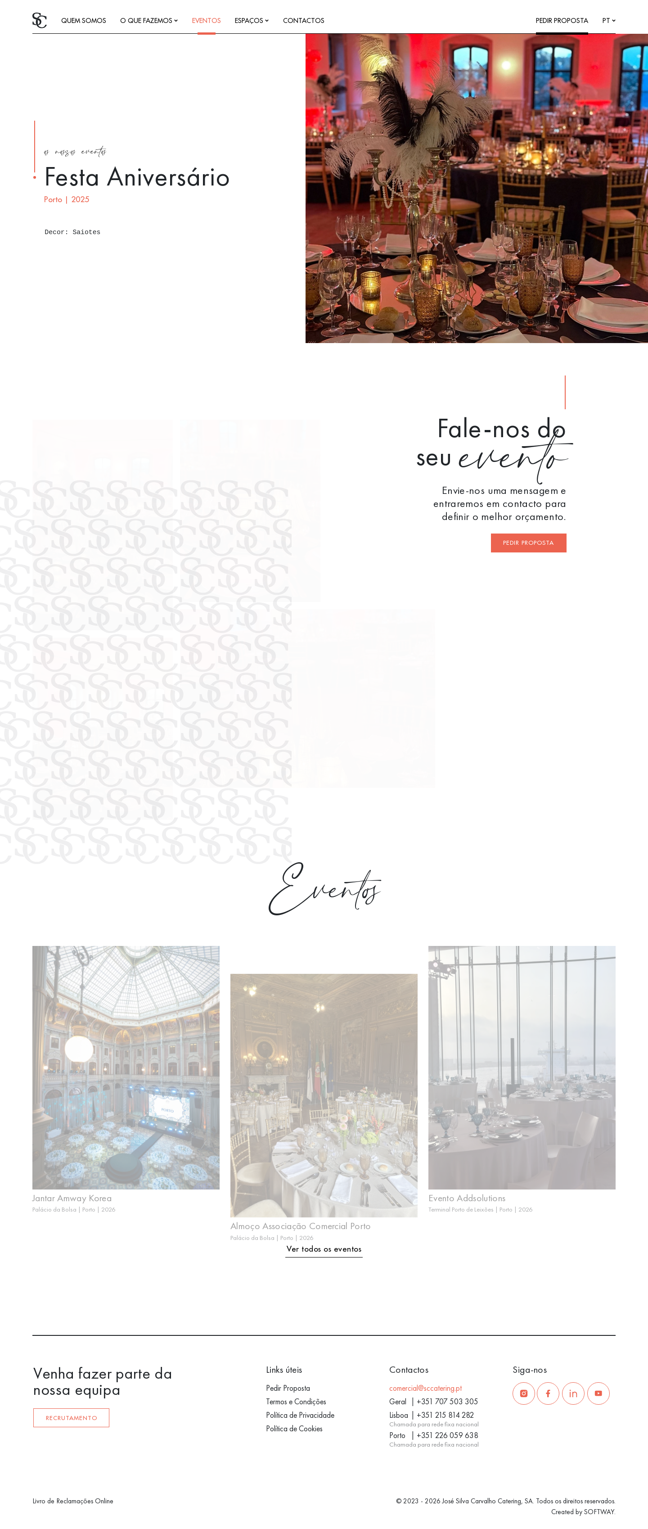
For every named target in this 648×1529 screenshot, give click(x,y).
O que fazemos (149, 21)
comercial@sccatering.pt (425, 1388)
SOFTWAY (599, 1511)
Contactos (303, 21)
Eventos (206, 21)
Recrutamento (71, 1418)
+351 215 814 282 (445, 1415)
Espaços (252, 21)
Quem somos (83, 21)
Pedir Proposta (562, 21)
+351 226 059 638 (447, 1435)
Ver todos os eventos (324, 1249)
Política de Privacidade (300, 1415)
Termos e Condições (296, 1402)
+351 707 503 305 (447, 1402)
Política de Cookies (294, 1429)
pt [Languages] (609, 21)
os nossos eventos (75, 152)
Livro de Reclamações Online (72, 1501)
